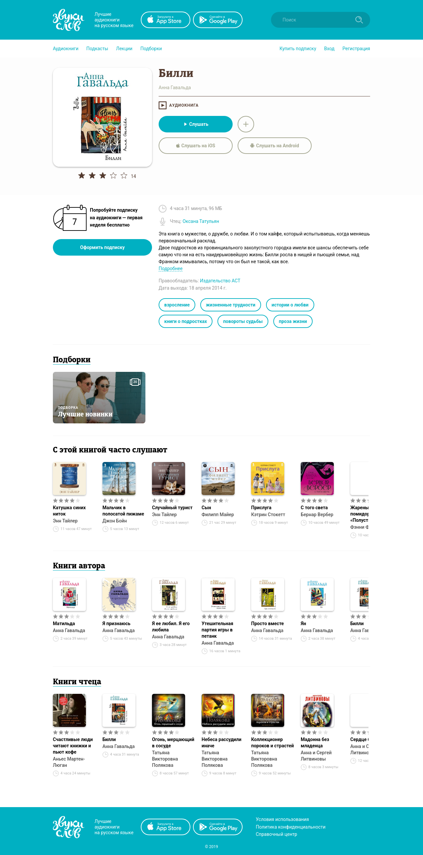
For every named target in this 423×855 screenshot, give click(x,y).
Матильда (64, 623)
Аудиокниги (65, 48)
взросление (177, 304)
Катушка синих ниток (69, 511)
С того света (314, 507)
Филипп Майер (218, 514)
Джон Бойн (114, 520)
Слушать (195, 124)
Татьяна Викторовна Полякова (165, 759)
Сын (206, 507)
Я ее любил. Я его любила (171, 626)
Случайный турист (172, 507)
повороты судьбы (243, 321)
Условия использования (282, 819)
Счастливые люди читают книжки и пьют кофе (73, 746)
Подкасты (97, 48)
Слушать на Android (274, 145)
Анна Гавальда (69, 630)
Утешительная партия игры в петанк (217, 630)
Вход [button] (329, 48)
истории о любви (290, 304)
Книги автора (79, 566)
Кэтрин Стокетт (268, 514)
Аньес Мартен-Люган (69, 762)
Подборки (151, 48)
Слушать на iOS (195, 145)
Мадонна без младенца (315, 742)
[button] (65, 48)
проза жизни (293, 321)
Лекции (124, 48)
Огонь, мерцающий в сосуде (173, 742)
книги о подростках (185, 321)
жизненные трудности (230, 304)
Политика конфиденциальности (291, 827)
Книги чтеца (77, 682)
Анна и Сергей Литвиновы (316, 756)
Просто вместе (267, 623)
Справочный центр (276, 834)
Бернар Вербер (317, 514)
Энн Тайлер (65, 520)
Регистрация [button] (356, 48)
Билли (109, 739)
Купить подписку (298, 48)
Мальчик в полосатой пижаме (123, 511)
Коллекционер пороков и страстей (272, 742)
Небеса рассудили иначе (221, 742)
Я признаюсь (116, 623)
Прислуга (261, 507)
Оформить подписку (102, 247)
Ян (303, 623)
